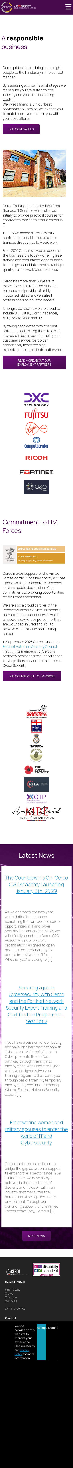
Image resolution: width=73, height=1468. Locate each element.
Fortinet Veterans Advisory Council (30, 646)
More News (36, 1236)
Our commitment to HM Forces (32, 676)
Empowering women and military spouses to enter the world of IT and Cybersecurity (36, 1132)
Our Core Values (21, 129)
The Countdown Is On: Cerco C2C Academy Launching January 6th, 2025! (36, 884)
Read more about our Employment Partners (34, 362)
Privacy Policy (22, 1352)
